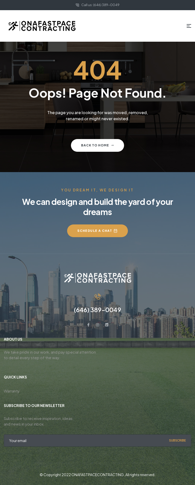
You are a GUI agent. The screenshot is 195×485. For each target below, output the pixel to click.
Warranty (12, 390)
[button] (97, 230)
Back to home (97, 145)
